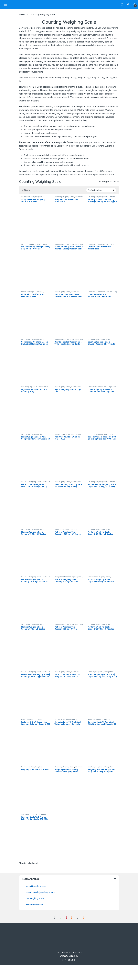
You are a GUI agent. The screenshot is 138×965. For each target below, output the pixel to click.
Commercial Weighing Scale (32, 197)
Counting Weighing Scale (74, 31)
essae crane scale (34, 904)
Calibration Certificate (96, 244)
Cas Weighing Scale (62, 292)
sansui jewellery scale (36, 886)
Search (122, 4)
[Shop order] (101, 190)
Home (22, 14)
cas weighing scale (35, 898)
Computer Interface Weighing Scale (66, 292)
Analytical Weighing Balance (32, 292)
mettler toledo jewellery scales (40, 892)
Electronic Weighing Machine (68, 197)
